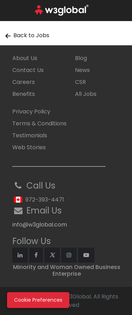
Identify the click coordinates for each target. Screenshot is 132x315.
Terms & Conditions (39, 123)
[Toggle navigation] (122, 10)
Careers (23, 82)
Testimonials (29, 135)
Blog (81, 58)
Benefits (23, 94)
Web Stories (29, 147)
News (82, 70)
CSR (80, 82)
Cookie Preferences (38, 299)
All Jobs (85, 94)
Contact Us (28, 70)
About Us (24, 58)
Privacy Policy (31, 111)
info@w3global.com (39, 225)
